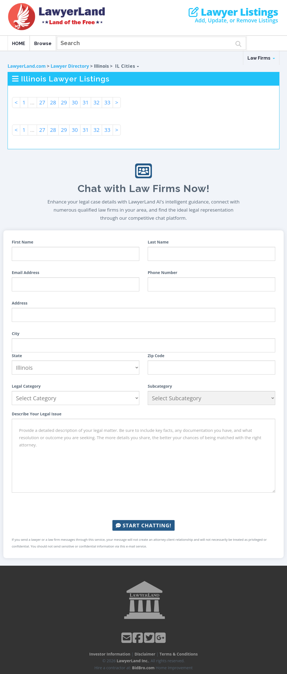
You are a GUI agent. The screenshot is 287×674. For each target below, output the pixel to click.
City (15, 333)
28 (53, 102)
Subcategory (160, 386)
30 (75, 102)
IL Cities (127, 66)
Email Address (25, 272)
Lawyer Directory (69, 66)
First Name (22, 242)
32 (96, 102)
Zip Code (156, 355)
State (17, 355)
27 (42, 102)
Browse (43, 43)
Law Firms (261, 58)
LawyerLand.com (27, 66)
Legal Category (26, 386)
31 (86, 102)
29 (64, 102)
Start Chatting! (143, 525)
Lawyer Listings (233, 12)
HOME (18, 43)
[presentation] (143, 506)
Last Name (158, 242)
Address (19, 303)
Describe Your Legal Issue (36, 413)
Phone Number (162, 272)
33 (107, 102)
